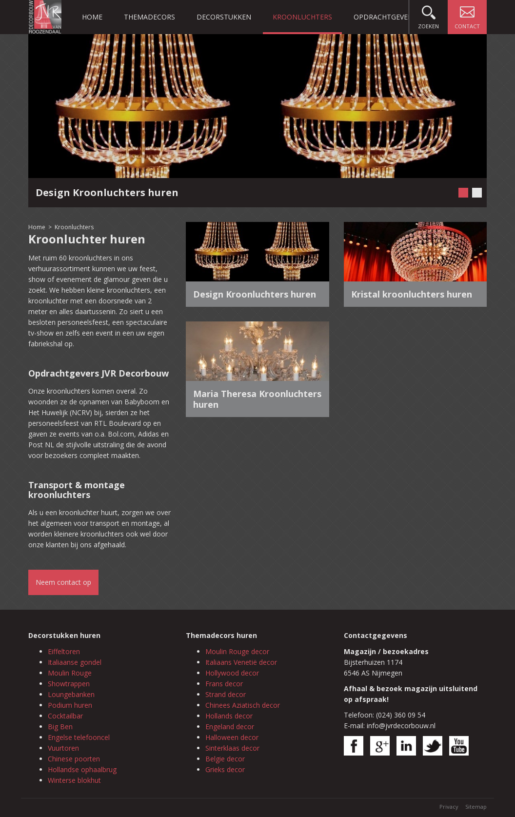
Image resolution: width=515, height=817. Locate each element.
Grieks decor (225, 769)
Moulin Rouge (70, 673)
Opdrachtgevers (385, 16)
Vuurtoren (63, 748)
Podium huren (70, 705)
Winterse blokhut (74, 780)
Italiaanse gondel (74, 662)
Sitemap (476, 806)
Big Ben (60, 726)
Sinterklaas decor (232, 748)
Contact (467, 15)
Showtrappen (69, 683)
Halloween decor (231, 737)
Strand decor (225, 694)
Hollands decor (229, 715)
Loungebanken (71, 694)
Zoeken (428, 15)
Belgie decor (225, 758)
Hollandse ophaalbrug (82, 769)
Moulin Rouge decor (237, 651)
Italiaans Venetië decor (241, 662)
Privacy (448, 806)
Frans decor (224, 683)
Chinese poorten (74, 758)
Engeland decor (229, 726)
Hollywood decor (232, 673)
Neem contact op (63, 582)
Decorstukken (224, 16)
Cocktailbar (65, 715)
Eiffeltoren (64, 651)
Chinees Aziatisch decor (242, 705)
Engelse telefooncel (79, 737)
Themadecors (149, 16)
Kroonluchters (302, 16)
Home (92, 16)
